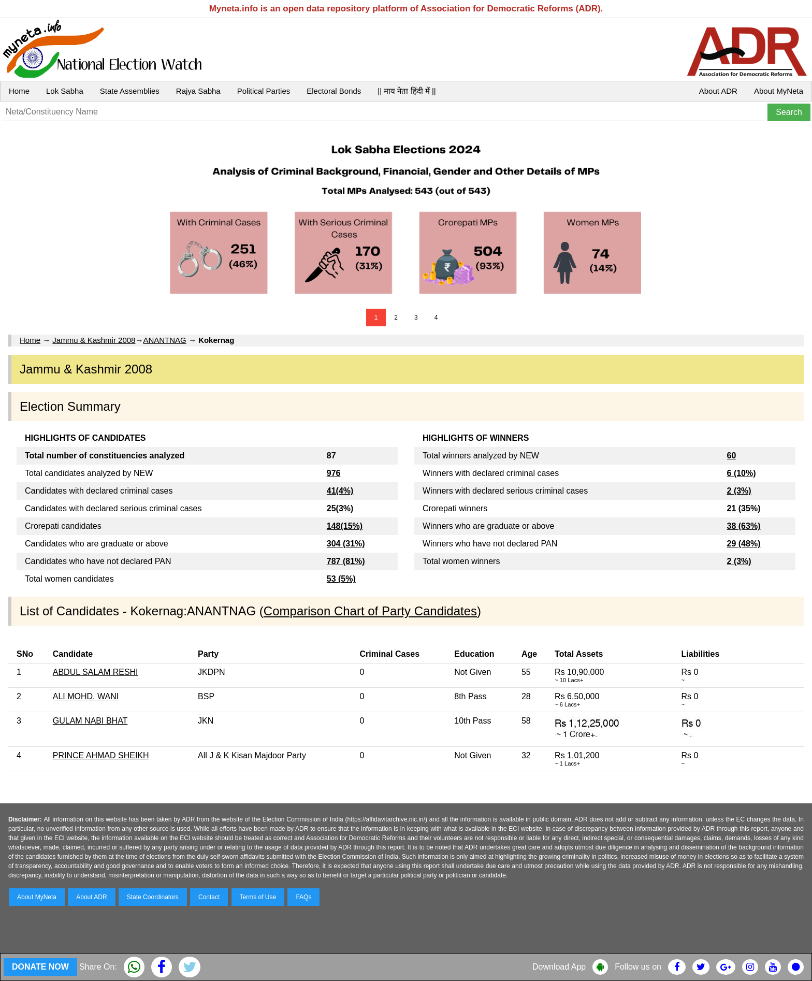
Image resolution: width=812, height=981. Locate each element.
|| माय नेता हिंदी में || (407, 90)
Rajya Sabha (198, 90)
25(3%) (340, 508)
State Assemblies (130, 90)
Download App (559, 966)
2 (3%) (739, 490)
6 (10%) (741, 473)
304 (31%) (346, 543)
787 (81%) (346, 561)
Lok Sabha (64, 90)
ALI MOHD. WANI (86, 696)
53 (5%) (341, 578)
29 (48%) (744, 543)
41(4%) (340, 490)
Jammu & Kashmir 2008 (93, 340)
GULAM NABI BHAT (90, 720)
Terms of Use (258, 897)
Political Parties (264, 90)
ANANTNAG (164, 340)
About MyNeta (778, 90)
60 (731, 455)
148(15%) (345, 526)
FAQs (303, 897)
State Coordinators (153, 897)
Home (19, 90)
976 (334, 473)
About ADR (718, 90)
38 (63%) (744, 526)
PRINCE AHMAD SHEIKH (101, 755)
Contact (209, 897)
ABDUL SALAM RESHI (95, 672)
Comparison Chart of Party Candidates (370, 611)
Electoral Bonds (334, 90)
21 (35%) (744, 508)
